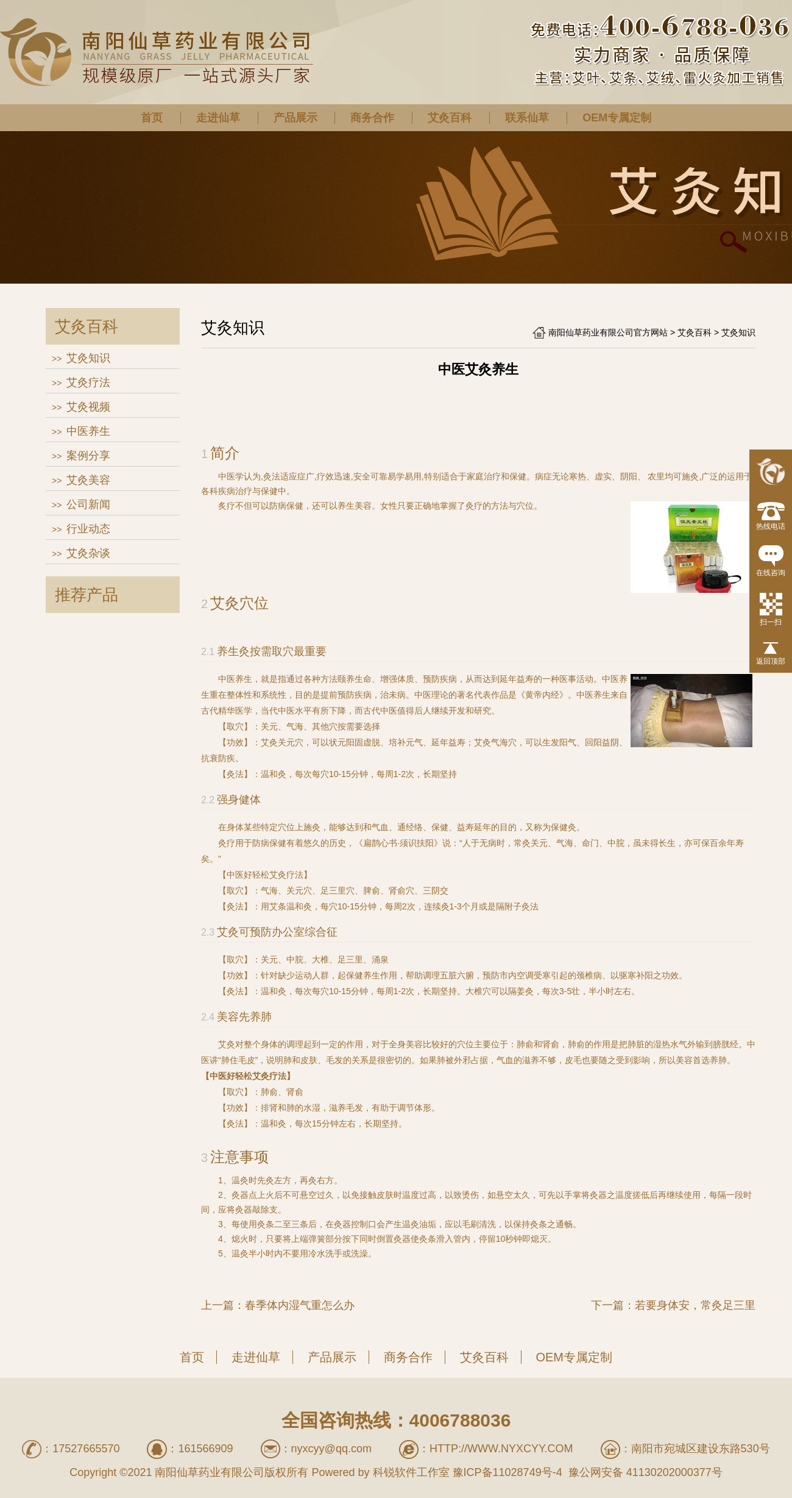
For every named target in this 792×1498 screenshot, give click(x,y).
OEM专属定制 (616, 118)
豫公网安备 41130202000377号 (644, 1472)
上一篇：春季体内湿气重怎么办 (278, 1305)
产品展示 (295, 118)
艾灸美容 (88, 480)
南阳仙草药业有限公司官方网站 (608, 332)
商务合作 (372, 118)
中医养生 (88, 431)
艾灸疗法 (88, 382)
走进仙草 (218, 118)
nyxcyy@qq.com (331, 1448)
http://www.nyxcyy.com (501, 1448)
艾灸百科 (450, 118)
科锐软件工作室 (411, 1472)
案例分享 (88, 456)
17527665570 (85, 1448)
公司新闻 (88, 504)
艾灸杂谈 (88, 553)
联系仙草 (527, 118)
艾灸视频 (88, 407)
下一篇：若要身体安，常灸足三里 (673, 1305)
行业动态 (88, 529)
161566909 (205, 1448)
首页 (152, 118)
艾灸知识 (88, 358)
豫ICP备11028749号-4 (507, 1472)
